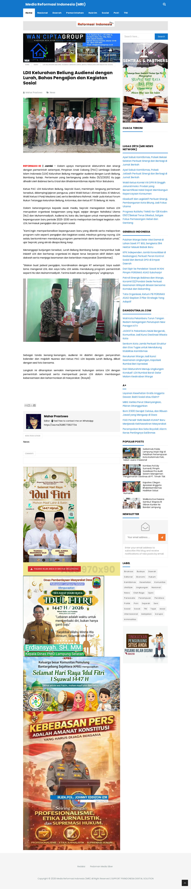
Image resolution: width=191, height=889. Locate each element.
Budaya (141, 571)
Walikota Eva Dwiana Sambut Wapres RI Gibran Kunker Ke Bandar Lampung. (153, 503)
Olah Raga (138, 592)
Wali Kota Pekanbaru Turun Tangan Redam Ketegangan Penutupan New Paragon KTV (144, 321)
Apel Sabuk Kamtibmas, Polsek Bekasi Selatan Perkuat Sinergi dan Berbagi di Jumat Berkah (145, 160)
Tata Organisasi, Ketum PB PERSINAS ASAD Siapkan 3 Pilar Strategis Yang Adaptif (144, 297)
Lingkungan (142, 587)
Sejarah (146, 603)
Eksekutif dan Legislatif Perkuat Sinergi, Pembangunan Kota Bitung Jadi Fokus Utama (145, 202)
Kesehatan (145, 582)
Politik (127, 603)
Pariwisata (129, 597)
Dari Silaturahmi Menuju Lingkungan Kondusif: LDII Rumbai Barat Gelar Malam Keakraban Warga (143, 372)
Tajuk (153, 608)
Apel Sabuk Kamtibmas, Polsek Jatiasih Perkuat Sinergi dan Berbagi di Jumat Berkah (145, 173)
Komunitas (159, 582)
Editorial (128, 576)
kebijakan (146, 613)
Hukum (152, 576)
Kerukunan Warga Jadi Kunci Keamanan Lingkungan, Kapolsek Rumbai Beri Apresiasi (142, 359)
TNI (145, 608)
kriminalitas (130, 619)
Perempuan (145, 597)
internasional (131, 613)
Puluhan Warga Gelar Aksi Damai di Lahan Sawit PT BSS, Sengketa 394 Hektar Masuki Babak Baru (143, 243)
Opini (151, 592)
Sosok (137, 608)
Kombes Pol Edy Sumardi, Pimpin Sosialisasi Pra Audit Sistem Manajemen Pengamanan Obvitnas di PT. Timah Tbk (144, 471)
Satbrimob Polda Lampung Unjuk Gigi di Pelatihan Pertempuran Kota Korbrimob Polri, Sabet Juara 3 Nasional (145, 454)
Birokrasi (128, 571)
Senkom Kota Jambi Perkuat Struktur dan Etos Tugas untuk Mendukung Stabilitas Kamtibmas (144, 347)
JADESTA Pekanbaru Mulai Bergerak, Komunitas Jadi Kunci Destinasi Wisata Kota (145, 334)
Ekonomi (140, 576)
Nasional (156, 587)
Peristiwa (159, 597)
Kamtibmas (130, 582)
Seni (156, 603)
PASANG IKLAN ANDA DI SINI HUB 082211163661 (56, 568)
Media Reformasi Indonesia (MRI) (74, 878)
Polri (136, 603)
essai (162, 608)
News (53, 92)
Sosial (127, 608)
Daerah (152, 571)
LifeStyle (128, 587)
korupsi (159, 613)
